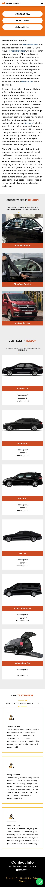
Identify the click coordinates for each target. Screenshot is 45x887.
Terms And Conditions (15, 878)
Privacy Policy (32, 878)
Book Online (22, 27)
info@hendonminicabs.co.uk (22, 866)
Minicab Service (30, 44)
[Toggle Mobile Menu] (41, 2)
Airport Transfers (17, 51)
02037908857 (22, 14)
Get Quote (22, 20)
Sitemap (22, 881)
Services (29, 123)
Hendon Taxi (27, 81)
